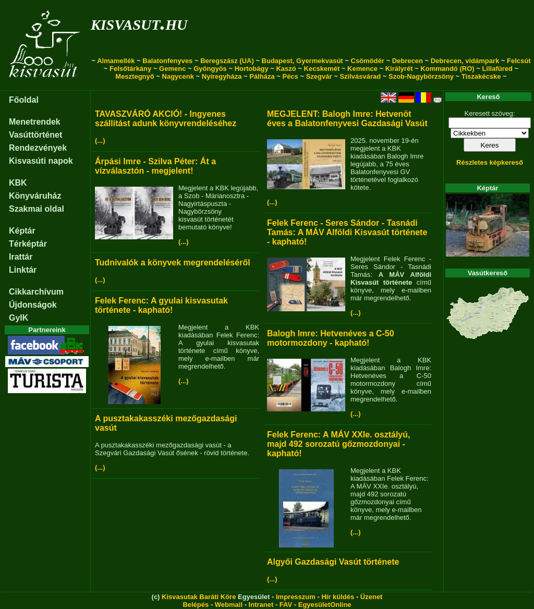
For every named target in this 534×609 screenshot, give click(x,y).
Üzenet (371, 597)
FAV (286, 604)
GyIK (18, 317)
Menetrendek (34, 121)
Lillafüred (497, 68)
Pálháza (261, 76)
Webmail (228, 604)
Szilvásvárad (360, 76)
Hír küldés (337, 597)
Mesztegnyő (134, 76)
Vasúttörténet (35, 134)
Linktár (23, 269)
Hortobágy (252, 68)
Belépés (196, 604)
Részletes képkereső (489, 162)
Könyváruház (35, 195)
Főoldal (24, 99)
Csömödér (367, 61)
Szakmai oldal (36, 208)
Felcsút (519, 61)
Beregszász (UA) (227, 61)
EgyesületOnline (324, 604)
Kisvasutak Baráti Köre (199, 597)
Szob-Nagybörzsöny (421, 76)
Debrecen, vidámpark (465, 61)
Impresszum (295, 597)
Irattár (20, 256)
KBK (18, 182)
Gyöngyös (210, 68)
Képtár (22, 230)
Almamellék (116, 61)
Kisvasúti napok (41, 160)
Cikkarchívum (36, 291)
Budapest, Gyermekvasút (302, 61)
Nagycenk (178, 76)
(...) (100, 140)
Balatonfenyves (167, 61)
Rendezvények (38, 147)
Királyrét (399, 68)
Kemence (362, 68)
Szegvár (319, 76)
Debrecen (407, 61)
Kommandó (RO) (447, 68)
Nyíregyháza (222, 76)
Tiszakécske (481, 76)
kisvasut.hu (139, 22)
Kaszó (286, 68)
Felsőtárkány (130, 68)
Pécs (290, 76)
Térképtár (28, 243)
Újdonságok (33, 304)
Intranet (261, 604)
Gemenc (172, 68)
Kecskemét (322, 68)
